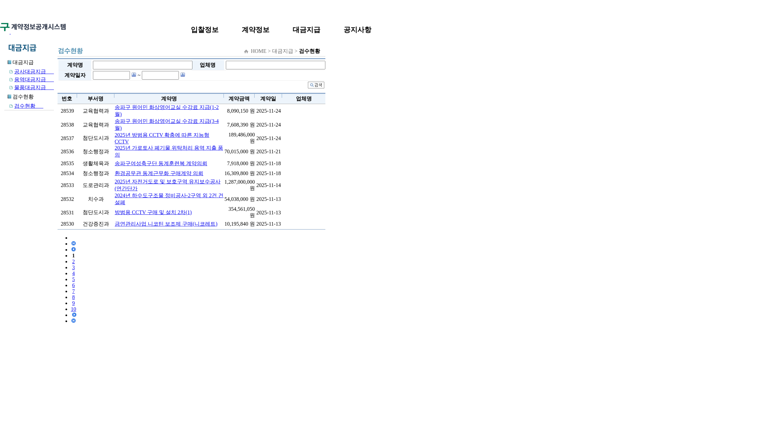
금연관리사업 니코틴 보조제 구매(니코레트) (166, 224)
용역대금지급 (29, 79)
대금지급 (306, 29)
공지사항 (357, 29)
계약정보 (255, 29)
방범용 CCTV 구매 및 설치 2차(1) (153, 212)
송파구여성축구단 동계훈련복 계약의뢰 (161, 163)
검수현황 (23, 106)
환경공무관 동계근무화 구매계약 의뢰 (159, 173)
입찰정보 (205, 29)
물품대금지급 (29, 87)
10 (73, 309)
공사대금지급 (29, 71)
